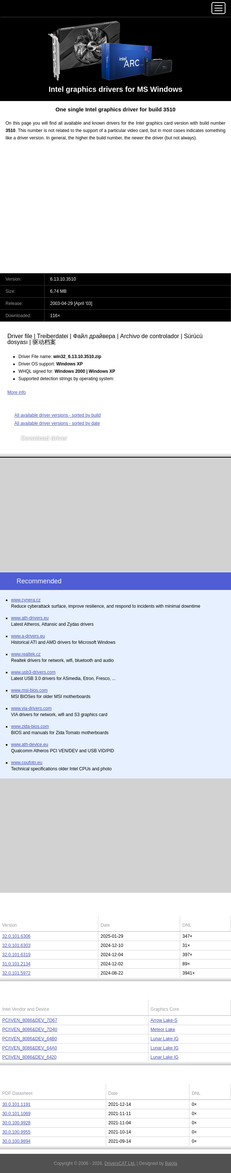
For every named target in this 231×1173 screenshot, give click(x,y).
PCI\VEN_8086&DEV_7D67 (29, 1020)
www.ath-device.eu (29, 744)
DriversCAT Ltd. (120, 1163)
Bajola (171, 1163)
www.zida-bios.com (30, 726)
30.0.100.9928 (16, 1122)
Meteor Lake (163, 1029)
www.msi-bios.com (29, 690)
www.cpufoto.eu (26, 762)
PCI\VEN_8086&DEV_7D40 (29, 1029)
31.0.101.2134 (16, 963)
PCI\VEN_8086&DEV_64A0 (29, 1048)
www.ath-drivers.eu (30, 618)
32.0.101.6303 (16, 945)
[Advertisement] (115, 211)
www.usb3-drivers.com (33, 672)
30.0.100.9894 (16, 1141)
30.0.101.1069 (16, 1113)
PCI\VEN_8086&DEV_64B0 (29, 1038)
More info (16, 392)
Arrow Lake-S (164, 1020)
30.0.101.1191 (16, 1104)
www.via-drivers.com (31, 708)
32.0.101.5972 (16, 973)
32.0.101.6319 (16, 954)
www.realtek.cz (26, 654)
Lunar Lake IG (165, 1038)
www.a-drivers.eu (28, 636)
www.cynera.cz (26, 600)
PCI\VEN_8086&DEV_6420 (29, 1057)
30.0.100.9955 (16, 1132)
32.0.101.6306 (16, 936)
